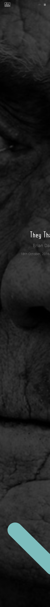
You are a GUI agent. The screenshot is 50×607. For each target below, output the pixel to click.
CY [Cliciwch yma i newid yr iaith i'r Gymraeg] (40, 4)
